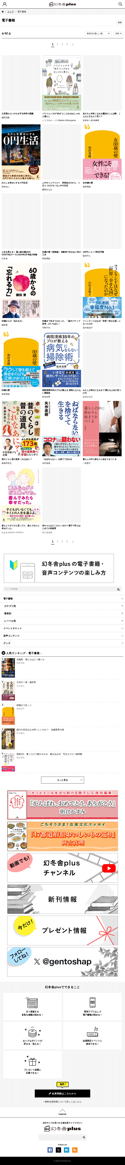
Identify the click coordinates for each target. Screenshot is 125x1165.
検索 (120, 22)
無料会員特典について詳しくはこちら (63, 1101)
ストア (10, 11)
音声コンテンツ (11, 635)
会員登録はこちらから (62, 1093)
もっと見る (62, 780)
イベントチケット (12, 628)
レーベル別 (10, 621)
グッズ (6, 643)
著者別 (7, 613)
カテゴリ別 (10, 606)
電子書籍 (8, 598)
